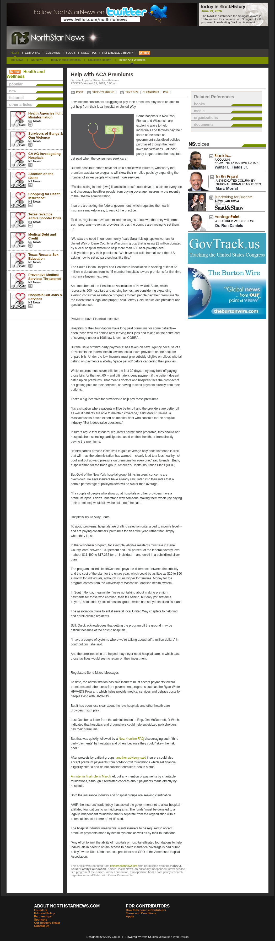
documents (204, 124)
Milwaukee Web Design (174, 936)
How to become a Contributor (146, 910)
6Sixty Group (111, 936)
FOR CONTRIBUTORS (148, 906)
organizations (206, 118)
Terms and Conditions (141, 913)
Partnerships (43, 916)
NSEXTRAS (88, 52)
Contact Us (41, 925)
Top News (17, 59)
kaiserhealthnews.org (123, 865)
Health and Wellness (132, 59)
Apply (130, 916)
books (199, 104)
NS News (37, 59)
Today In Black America (65, 59)
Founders (40, 910)
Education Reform (99, 59)
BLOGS (70, 52)
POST (79, 92)
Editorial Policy (44, 913)
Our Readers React (47, 922)
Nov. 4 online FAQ (131, 739)
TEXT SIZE (131, 92)
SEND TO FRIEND (103, 92)
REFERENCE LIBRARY (118, 52)
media (199, 111)
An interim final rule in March (91, 776)
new (12, 91)
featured (16, 98)
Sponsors (40, 919)
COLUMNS (53, 52)
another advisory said (131, 757)
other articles (20, 104)
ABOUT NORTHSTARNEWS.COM (67, 906)
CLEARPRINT (151, 92)
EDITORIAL (32, 52)
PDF (165, 92)
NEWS (15, 52)
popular (16, 84)
